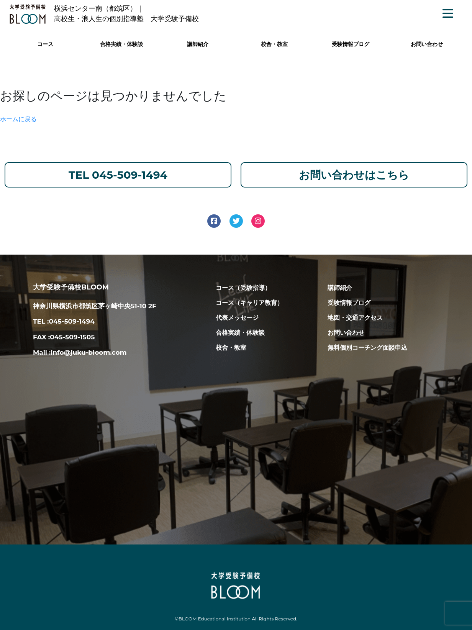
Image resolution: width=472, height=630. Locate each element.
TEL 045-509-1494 (118, 174)
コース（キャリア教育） (249, 302)
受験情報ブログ (350, 44)
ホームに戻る (18, 119)
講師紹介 (197, 44)
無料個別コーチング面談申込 (367, 347)
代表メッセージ (237, 317)
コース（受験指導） (243, 287)
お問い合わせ (427, 44)
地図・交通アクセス (355, 317)
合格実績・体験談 (121, 44)
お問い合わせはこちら (354, 174)
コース (45, 44)
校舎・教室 (274, 44)
